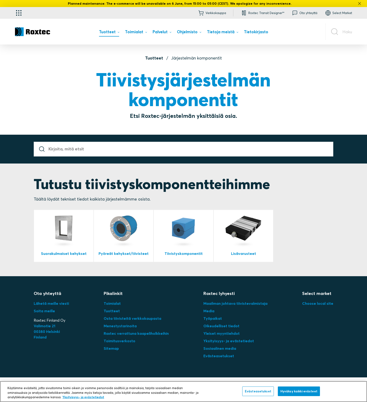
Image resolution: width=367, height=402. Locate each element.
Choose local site (317, 303)
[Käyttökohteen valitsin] (18, 13)
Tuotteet (154, 58)
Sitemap (111, 348)
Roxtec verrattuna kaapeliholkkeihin (136, 333)
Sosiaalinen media (219, 348)
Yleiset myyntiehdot (221, 333)
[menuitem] (109, 33)
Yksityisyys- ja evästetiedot (228, 341)
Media (208, 311)
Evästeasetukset (218, 356)
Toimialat (112, 303)
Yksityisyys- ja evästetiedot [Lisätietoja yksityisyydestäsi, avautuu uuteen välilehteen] (83, 397)
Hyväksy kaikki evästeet (298, 391)
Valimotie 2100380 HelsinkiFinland (47, 331)
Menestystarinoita (120, 326)
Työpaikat (212, 318)
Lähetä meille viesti (51, 303)
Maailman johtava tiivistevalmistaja (235, 303)
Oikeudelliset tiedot (221, 326)
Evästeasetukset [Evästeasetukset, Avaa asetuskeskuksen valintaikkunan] (258, 391)
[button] (262, 12)
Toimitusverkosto (119, 341)
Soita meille (44, 311)
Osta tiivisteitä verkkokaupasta (132, 318)
